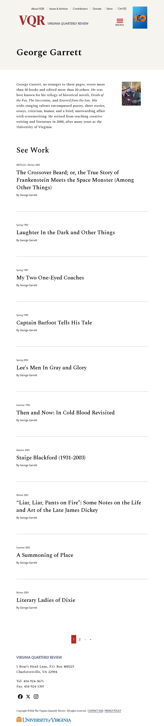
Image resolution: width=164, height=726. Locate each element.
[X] (28, 696)
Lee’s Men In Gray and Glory (51, 367)
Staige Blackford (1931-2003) (50, 457)
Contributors (80, 9)
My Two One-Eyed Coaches (50, 278)
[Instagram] (36, 696)
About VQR (37, 9)
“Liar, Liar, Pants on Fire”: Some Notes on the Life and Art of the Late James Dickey (78, 506)
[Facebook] (20, 696)
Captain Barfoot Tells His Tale (54, 323)
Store (110, 9)
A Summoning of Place (44, 555)
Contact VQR (95, 711)
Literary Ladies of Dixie (45, 600)
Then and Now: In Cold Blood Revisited (65, 412)
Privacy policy (113, 711)
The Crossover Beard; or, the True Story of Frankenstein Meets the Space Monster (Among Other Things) (75, 180)
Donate (97, 9)
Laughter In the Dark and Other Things (65, 232)
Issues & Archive (58, 9)
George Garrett (28, 195)
